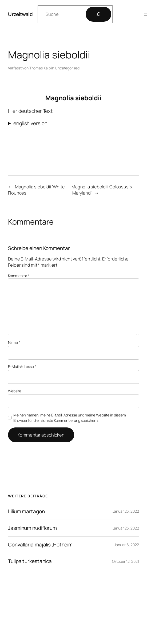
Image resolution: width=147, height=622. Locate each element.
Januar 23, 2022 (126, 511)
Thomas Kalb (40, 67)
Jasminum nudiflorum (32, 528)
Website (14, 390)
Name (14, 342)
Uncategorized (67, 67)
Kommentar (19, 275)
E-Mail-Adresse (22, 366)
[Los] (98, 14)
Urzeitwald (20, 14)
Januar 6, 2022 (126, 544)
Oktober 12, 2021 (125, 561)
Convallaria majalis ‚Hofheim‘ (41, 544)
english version (30, 123)
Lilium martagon (26, 511)
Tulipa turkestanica (30, 561)
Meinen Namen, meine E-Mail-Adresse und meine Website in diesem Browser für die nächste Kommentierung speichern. (69, 417)
